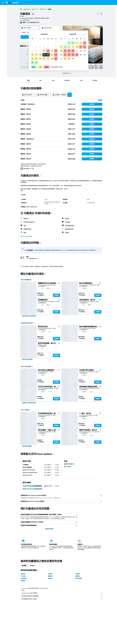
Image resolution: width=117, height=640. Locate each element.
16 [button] (32, 54)
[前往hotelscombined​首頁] (12, 2)
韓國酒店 (50, 576)
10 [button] (36, 51)
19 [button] (44, 54)
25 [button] (40, 58)
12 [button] (44, 51)
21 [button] (52, 54)
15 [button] (56, 51)
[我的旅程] (3, 25)
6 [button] (61, 47)
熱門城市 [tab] (32, 565)
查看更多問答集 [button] (49, 529)
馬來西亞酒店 (78, 578)
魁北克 (33, 9)
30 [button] (32, 62)
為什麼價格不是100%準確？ (62, 599)
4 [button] (40, 47)
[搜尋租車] (3, 14)
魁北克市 (42, 9)
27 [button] (48, 58)
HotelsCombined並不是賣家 (62, 593)
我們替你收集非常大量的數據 (62, 596)
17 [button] (36, 54)
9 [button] (32, 51)
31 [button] (36, 62)
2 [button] (32, 47)
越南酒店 (50, 578)
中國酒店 (77, 573)
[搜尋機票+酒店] (3, 17)
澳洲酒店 (23, 573)
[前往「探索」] (3, 21)
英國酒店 (77, 576)
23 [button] (32, 58)
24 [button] (36, 58)
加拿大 (25, 9)
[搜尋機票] (3, 7)
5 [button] (84, 43)
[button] (3, 2)
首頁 (21, 9)
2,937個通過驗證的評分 (33, 22)
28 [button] (52, 58)
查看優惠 (56, 295)
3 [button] (36, 47)
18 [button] (40, 54)
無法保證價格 (45, 588)
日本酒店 (23, 576)
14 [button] (52, 51)
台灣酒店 (50, 573)
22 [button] (56, 54)
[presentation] (71, 73)
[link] (29, 316)
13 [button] (48, 51)
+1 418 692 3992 (25, 20)
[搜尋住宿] (3, 11)
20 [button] (48, 54)
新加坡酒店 (24, 578)
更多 (22, 190)
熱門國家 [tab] (24, 565)
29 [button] (56, 58)
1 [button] (55, 43)
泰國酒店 (23, 580)
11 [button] (40, 51)
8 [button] (55, 47)
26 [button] (44, 58)
